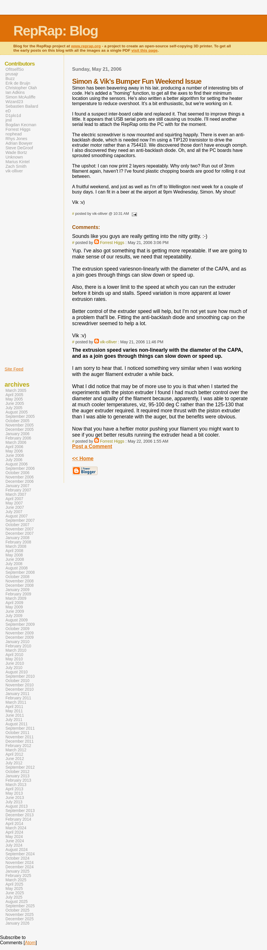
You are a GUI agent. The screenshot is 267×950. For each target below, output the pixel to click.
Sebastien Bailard (21, 106)
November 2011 (19, 737)
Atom (30, 942)
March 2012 (15, 750)
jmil (8, 120)
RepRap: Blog (55, 30)
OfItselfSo (14, 69)
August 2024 (16, 849)
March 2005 (15, 390)
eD (8, 111)
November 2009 (19, 633)
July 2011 (13, 720)
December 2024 (19, 867)
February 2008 (18, 542)
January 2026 (17, 923)
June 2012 (14, 759)
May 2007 (14, 503)
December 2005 (19, 429)
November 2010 (19, 685)
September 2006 (20, 468)
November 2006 (19, 477)
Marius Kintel (17, 161)
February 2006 (18, 438)
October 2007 (17, 525)
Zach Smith (16, 166)
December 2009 (19, 637)
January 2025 (17, 871)
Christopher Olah (21, 87)
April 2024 (14, 832)
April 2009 (14, 603)
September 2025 (20, 906)
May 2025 (14, 888)
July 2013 (13, 802)
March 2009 (15, 598)
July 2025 (13, 897)
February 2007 (18, 490)
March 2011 (15, 702)
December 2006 (19, 481)
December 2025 (19, 919)
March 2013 (15, 785)
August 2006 (16, 464)
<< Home (82, 458)
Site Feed (14, 368)
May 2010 (14, 659)
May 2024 (14, 836)
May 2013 (14, 793)
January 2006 (17, 434)
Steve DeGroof (19, 148)
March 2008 (15, 546)
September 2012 (20, 767)
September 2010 (20, 676)
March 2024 (15, 828)
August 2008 (16, 568)
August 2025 (16, 901)
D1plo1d (13, 115)
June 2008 (14, 559)
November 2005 (19, 425)
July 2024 (13, 845)
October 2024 (17, 858)
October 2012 (17, 772)
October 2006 (17, 473)
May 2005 (14, 399)
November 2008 (19, 581)
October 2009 (17, 629)
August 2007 (16, 516)
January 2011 (17, 694)
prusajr (11, 74)
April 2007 (14, 499)
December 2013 (19, 815)
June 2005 (14, 403)
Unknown (14, 157)
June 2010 (14, 663)
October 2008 (17, 577)
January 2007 (17, 486)
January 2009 (17, 590)
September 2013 (20, 811)
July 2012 (13, 763)
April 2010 (14, 655)
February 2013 (18, 780)
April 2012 (14, 754)
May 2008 (14, 555)
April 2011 (14, 707)
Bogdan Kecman (20, 124)
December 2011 (19, 741)
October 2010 (17, 681)
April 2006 (14, 447)
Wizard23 (14, 101)
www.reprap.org (86, 46)
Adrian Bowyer (19, 143)
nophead (13, 134)
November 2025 (19, 914)
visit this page (144, 50)
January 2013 (17, 776)
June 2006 (14, 455)
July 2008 (13, 564)
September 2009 (20, 624)
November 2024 (19, 862)
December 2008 (19, 585)
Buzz (10, 78)
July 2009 (13, 616)
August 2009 (16, 620)
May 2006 (14, 451)
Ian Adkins (15, 92)
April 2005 (14, 395)
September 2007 (20, 520)
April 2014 (14, 824)
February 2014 (18, 819)
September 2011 (20, 728)
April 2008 (14, 551)
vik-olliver (108, 342)
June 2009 (14, 611)
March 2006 (15, 442)
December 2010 (19, 689)
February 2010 (18, 646)
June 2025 (14, 893)
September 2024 (20, 854)
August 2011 (16, 724)
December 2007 (19, 533)
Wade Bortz (16, 152)
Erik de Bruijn (17, 83)
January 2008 (17, 538)
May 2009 (14, 607)
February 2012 (18, 746)
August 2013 (16, 806)
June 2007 (14, 507)
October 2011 (17, 733)
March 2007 (15, 494)
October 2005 (17, 421)
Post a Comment (92, 446)
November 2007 (19, 529)
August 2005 (16, 412)
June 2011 (14, 715)
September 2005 (20, 416)
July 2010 (13, 668)
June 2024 (14, 841)
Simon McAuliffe (20, 97)
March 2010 (15, 650)
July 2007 (13, 512)
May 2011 (14, 711)
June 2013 (14, 798)
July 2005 (13, 408)
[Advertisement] (22, 269)
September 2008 (20, 572)
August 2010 (16, 672)
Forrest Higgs (112, 242)
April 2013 (14, 789)
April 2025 (14, 884)
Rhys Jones (16, 138)
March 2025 (15, 880)
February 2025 (18, 875)
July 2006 (13, 460)
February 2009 (18, 594)
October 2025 (17, 910)
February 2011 (18, 698)
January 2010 (17, 642)
